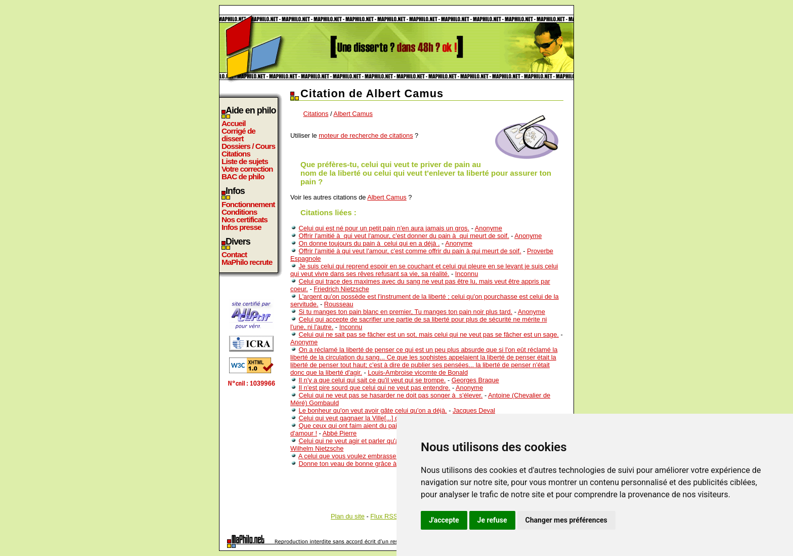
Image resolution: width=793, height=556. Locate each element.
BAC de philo (243, 176)
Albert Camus (353, 113)
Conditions (239, 212)
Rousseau (339, 304)
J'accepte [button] (444, 520)
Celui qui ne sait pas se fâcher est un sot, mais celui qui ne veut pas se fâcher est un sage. (429, 334)
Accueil (234, 123)
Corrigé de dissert (238, 134)
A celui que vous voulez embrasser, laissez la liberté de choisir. (388, 456)
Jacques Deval (474, 410)
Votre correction (247, 169)
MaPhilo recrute (247, 262)
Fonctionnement (248, 204)
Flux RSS (384, 516)
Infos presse (241, 227)
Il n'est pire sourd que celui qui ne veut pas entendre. (375, 387)
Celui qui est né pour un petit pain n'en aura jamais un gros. (384, 228)
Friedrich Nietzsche (341, 289)
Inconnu (466, 273)
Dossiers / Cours (248, 146)
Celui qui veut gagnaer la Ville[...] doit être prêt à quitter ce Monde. (395, 418)
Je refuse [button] (492, 520)
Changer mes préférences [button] (566, 520)
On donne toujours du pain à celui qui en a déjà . (369, 243)
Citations (236, 153)
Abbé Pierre (340, 433)
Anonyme (488, 228)
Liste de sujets (245, 161)
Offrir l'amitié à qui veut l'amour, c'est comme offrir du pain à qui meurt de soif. (410, 251)
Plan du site (348, 516)
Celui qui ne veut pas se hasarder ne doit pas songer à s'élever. (391, 395)
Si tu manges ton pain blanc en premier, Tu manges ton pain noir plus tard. (406, 311)
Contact (234, 254)
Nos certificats (245, 219)
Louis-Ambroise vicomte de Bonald (418, 372)
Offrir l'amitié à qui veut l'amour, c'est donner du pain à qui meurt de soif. (404, 236)
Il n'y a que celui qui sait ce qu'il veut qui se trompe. (372, 380)
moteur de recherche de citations (366, 135)
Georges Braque (475, 380)
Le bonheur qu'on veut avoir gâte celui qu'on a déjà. (373, 410)
